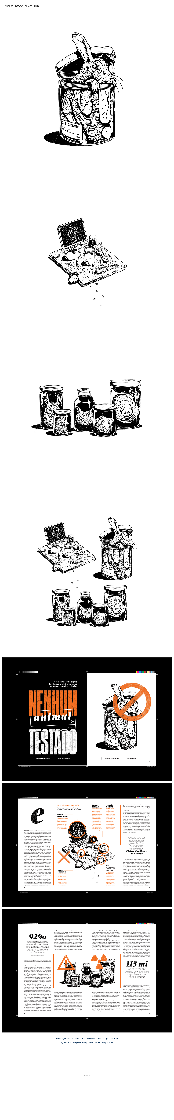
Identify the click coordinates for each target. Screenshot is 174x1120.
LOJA (36, 6)
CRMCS (28, 6)
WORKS (9, 6)
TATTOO (19, 6)
